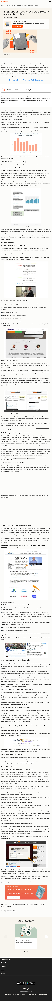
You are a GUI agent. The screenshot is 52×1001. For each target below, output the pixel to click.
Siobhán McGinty (12, 17)
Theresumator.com (12, 323)
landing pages (23, 380)
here (8, 239)
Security (23, 994)
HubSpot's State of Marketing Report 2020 (18, 127)
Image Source (26, 226)
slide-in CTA (6, 318)
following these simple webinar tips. (21, 799)
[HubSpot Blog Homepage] (4, 2)
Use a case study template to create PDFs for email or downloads (25, 170)
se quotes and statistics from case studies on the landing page (16, 779)
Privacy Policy (16, 994)
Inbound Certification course (27, 762)
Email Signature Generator (19, 686)
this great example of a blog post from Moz (24, 458)
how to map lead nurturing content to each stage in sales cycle (17, 681)
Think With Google (17, 257)
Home (2, 5)
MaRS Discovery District (14, 637)
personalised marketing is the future (32, 363)
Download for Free (17, 26)
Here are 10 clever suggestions (17, 751)
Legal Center (8, 994)
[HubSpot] (26, 989)
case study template (33, 229)
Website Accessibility (32, 994)
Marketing (8, 5)
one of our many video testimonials (22, 495)
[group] (26, 937)
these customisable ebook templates (27, 788)
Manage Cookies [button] (43, 994)
